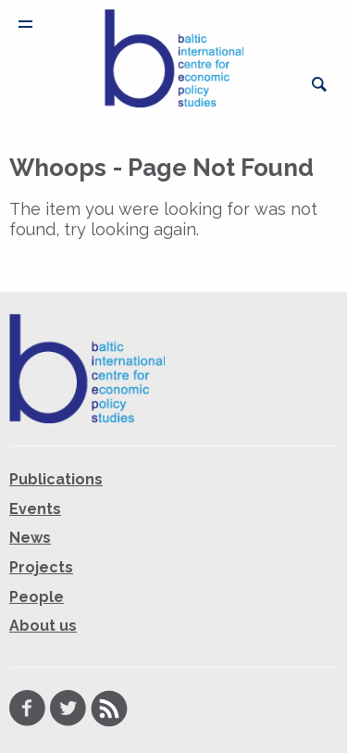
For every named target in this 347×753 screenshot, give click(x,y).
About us (43, 625)
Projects (41, 567)
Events (35, 509)
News (30, 537)
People (36, 597)
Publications (56, 479)
